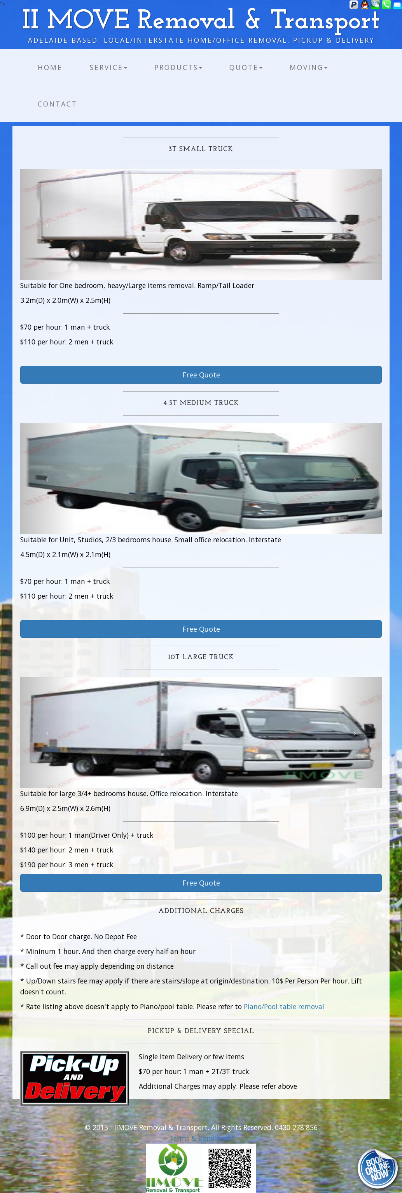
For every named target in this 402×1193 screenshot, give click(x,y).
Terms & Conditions (201, 1138)
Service (108, 67)
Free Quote (201, 374)
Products (178, 67)
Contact (57, 103)
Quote (245, 67)
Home (50, 67)
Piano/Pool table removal (284, 1006)
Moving (308, 67)
